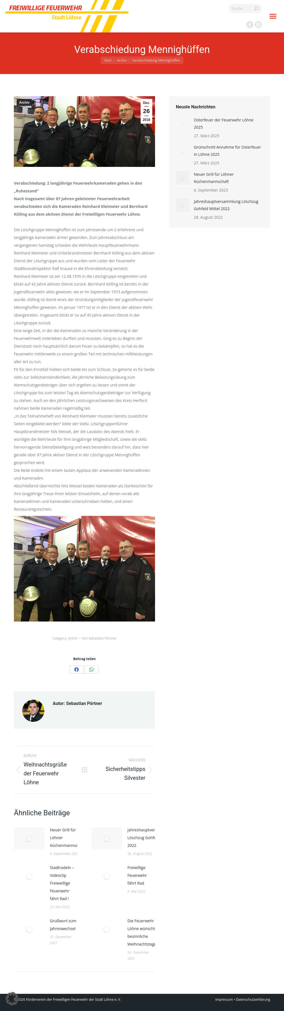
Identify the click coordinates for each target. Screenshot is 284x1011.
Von (99, 638)
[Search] (245, 8)
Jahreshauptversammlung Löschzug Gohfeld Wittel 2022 (151, 837)
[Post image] (29, 838)
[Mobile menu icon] (272, 16)
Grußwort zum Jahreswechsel (63, 924)
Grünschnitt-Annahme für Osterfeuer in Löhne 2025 (227, 150)
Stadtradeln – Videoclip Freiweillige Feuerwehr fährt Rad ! (62, 883)
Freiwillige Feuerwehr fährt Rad (137, 875)
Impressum (224, 999)
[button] (12, 999)
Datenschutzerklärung (253, 999)
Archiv (24, 103)
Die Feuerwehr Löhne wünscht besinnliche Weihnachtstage (142, 932)
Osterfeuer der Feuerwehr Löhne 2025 (223, 123)
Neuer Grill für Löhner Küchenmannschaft (67, 837)
